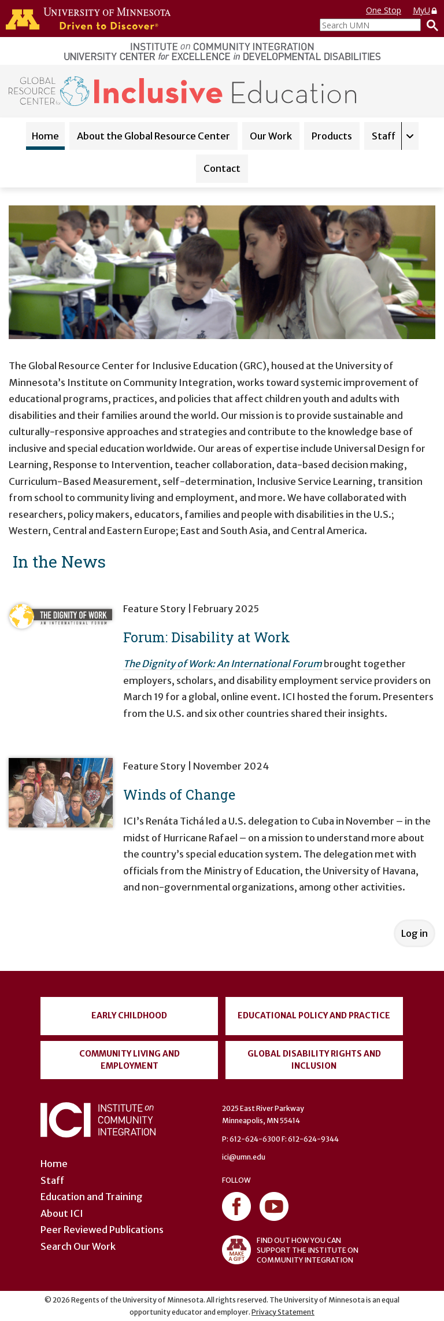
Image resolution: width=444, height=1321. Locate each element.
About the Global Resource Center (153, 136)
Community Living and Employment (129, 1059)
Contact (222, 168)
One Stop (383, 10)
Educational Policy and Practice (314, 1015)
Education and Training (91, 1196)
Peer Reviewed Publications (102, 1229)
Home (45, 136)
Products (332, 136)
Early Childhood (129, 1015)
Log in (414, 933)
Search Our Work (78, 1246)
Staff (383, 136)
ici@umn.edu (243, 1157)
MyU (425, 10)
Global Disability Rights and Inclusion (314, 1059)
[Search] (429, 25)
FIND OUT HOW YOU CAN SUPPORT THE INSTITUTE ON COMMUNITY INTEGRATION (290, 1249)
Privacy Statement (282, 1312)
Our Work (271, 136)
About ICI (61, 1213)
